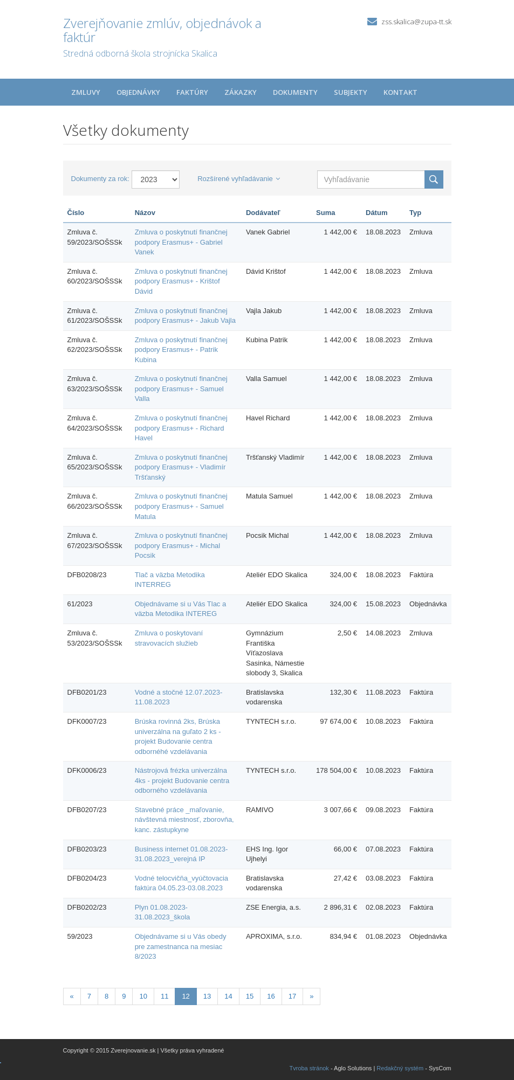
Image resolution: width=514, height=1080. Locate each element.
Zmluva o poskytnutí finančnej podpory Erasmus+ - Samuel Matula (181, 506)
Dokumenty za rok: (100, 179)
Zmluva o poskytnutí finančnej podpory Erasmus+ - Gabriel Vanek (181, 242)
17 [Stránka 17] (292, 996)
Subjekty (350, 92)
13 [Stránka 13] (207, 996)
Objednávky (138, 92)
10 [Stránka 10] (143, 996)
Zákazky (240, 92)
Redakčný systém (399, 1068)
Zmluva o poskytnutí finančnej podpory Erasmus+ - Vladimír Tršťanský (181, 467)
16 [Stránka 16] (271, 996)
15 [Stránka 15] (249, 996)
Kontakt (400, 92)
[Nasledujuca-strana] (311, 997)
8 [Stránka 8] (106, 996)
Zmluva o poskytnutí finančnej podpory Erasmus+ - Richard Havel (181, 428)
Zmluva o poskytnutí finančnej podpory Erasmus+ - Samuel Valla (181, 389)
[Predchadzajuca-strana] (72, 997)
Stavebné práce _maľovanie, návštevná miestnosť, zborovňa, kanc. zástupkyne (184, 820)
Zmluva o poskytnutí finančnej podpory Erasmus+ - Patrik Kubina (181, 350)
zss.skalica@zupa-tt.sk (416, 21)
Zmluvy (85, 92)
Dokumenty (295, 92)
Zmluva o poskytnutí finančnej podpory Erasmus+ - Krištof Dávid (181, 281)
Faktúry (192, 92)
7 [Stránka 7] (89, 996)
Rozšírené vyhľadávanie (238, 179)
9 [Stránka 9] (124, 996)
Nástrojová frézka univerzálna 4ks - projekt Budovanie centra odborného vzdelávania (182, 780)
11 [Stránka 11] (164, 996)
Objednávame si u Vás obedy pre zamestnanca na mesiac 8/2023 (181, 946)
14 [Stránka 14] (228, 996)
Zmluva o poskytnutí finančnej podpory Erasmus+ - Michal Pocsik (181, 545)
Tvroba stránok (309, 1068)
